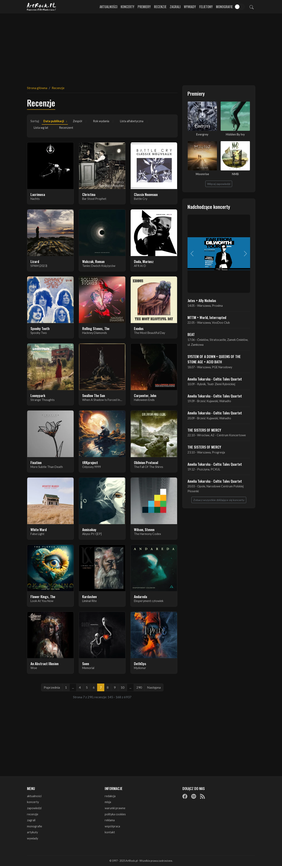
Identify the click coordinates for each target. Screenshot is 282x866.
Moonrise (202, 174)
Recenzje (160, 6)
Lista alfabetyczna (131, 121)
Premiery (144, 6)
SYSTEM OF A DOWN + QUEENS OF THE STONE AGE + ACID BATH (214, 359)
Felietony (206, 6)
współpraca (112, 826)
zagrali (31, 820)
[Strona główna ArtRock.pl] (41, 7)
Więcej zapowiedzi (218, 184)
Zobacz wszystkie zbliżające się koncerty (218, 500)
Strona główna (37, 88)
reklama (110, 820)
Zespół (77, 121)
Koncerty (127, 6)
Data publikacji (53, 121)
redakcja (110, 796)
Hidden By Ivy (235, 134)
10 (122, 687)
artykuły (32, 832)
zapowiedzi (34, 808)
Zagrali (175, 6)
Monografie (224, 6)
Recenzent (66, 127)
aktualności (34, 796)
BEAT (191, 334)
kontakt (110, 832)
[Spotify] (193, 796)
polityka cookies (115, 814)
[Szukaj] (251, 7)
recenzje (32, 814)
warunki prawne (115, 808)
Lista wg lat (41, 127)
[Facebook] (184, 796)
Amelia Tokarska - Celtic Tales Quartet (215, 379)
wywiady (32, 838)
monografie (34, 826)
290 (139, 687)
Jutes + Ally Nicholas (202, 300)
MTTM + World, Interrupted (207, 317)
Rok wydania (101, 121)
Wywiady (190, 6)
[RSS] (202, 796)
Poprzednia (52, 687)
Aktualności (108, 6)
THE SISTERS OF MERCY (204, 430)
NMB (235, 174)
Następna (154, 687)
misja (108, 802)
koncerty (33, 802)
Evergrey (202, 134)
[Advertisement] (141, 47)
